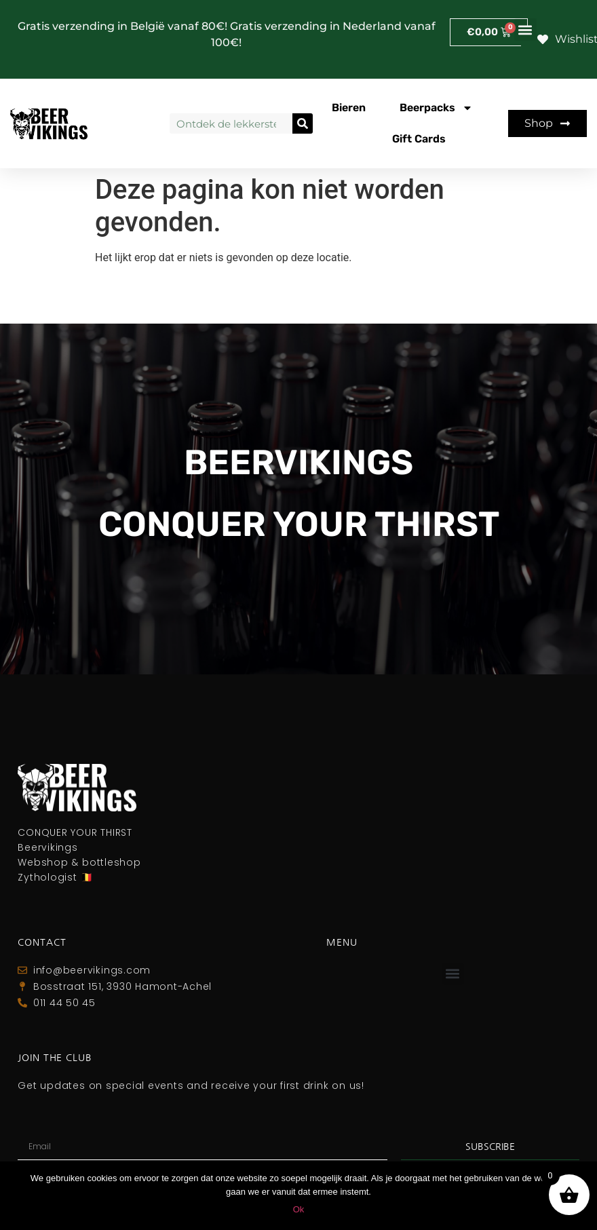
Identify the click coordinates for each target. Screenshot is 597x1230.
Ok (299, 1209)
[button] (525, 29)
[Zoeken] (302, 123)
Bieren (349, 107)
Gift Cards (419, 138)
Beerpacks (436, 108)
